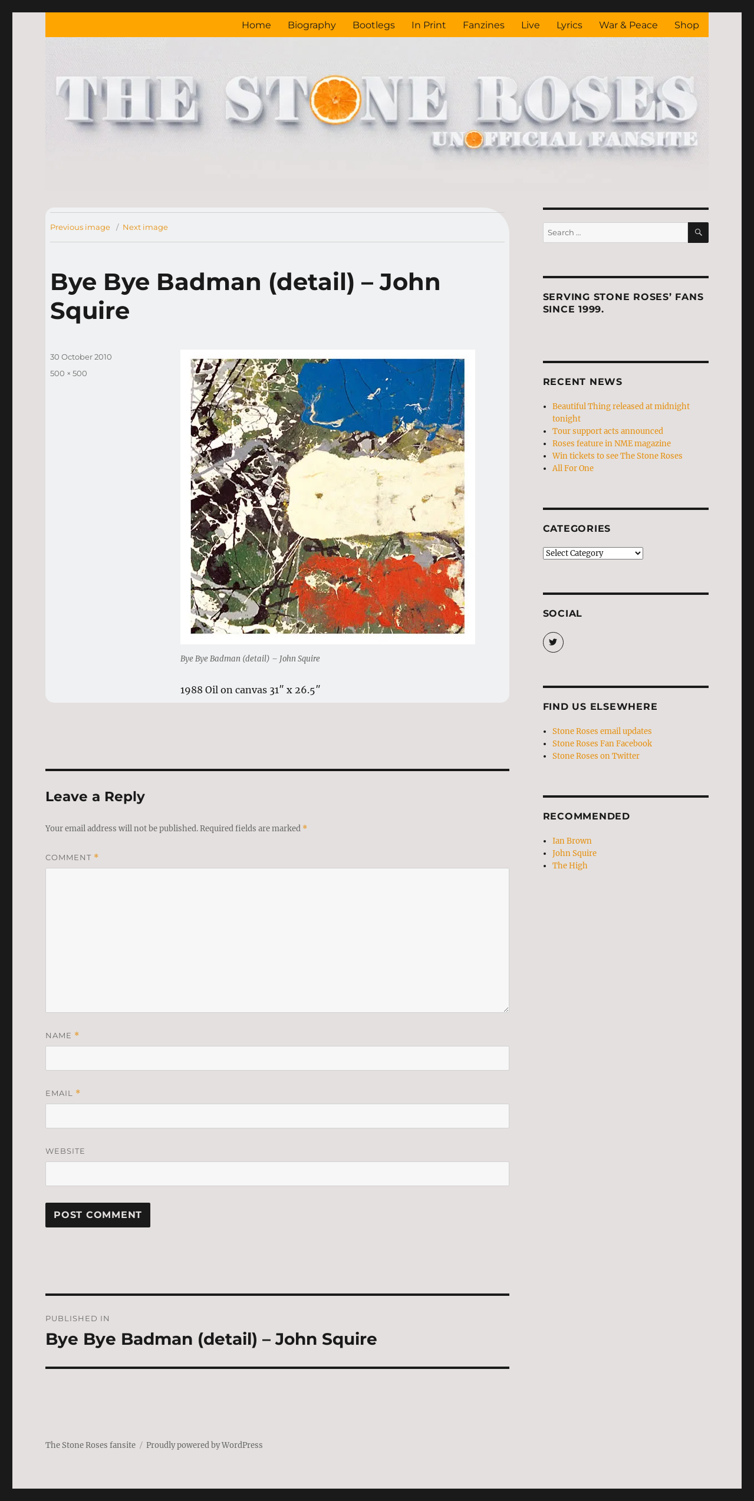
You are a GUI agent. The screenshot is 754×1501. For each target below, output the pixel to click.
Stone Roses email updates (602, 731)
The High (570, 866)
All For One (573, 468)
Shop (686, 25)
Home (256, 25)
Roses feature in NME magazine (611, 444)
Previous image (80, 227)
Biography (312, 25)
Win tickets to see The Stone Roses (617, 456)
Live (530, 25)
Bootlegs (374, 25)
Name (62, 1036)
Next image (145, 227)
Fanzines (484, 25)
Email (63, 1093)
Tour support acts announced (607, 431)
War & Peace (628, 25)
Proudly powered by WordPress (204, 1445)
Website (65, 1151)
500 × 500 (68, 373)
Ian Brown (572, 841)
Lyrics (569, 25)
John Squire (574, 853)
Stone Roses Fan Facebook (602, 744)
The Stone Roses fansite (90, 1445)
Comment (72, 857)
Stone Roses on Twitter (596, 756)
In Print (428, 25)
